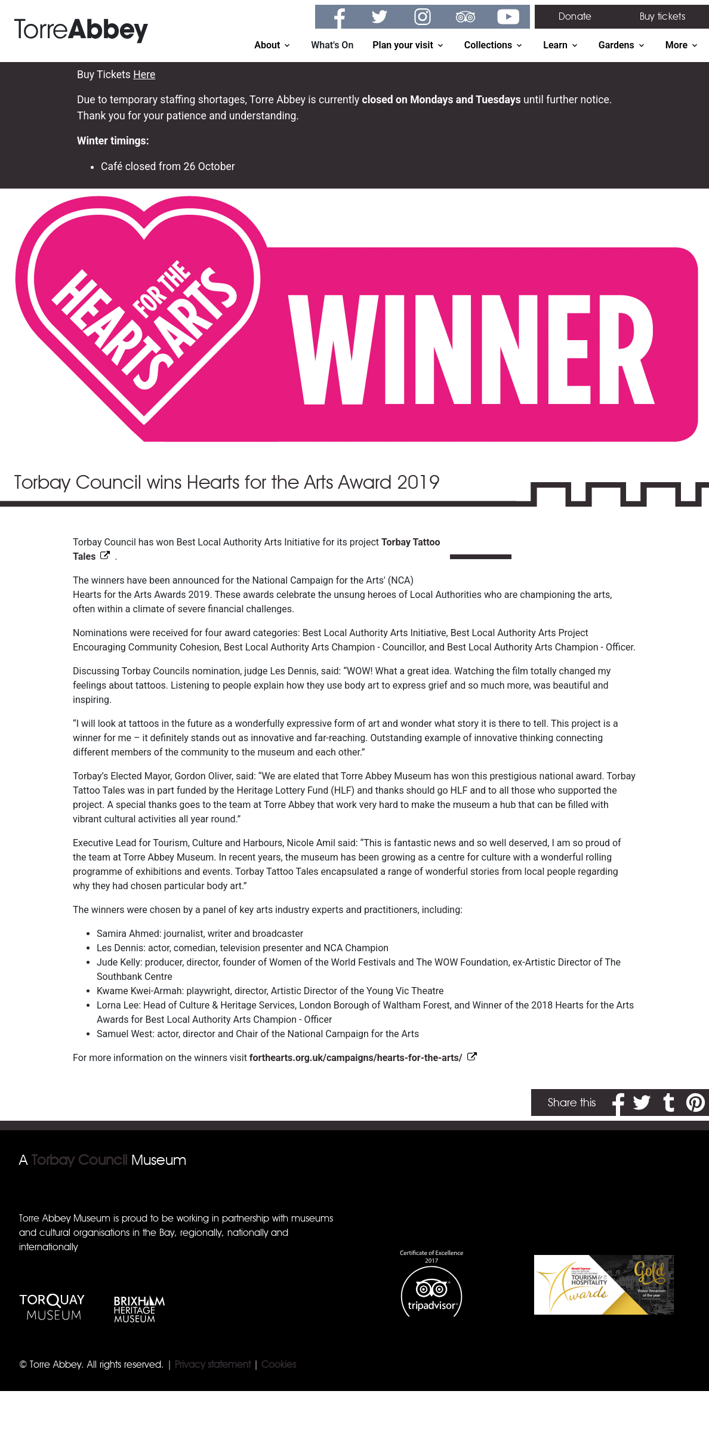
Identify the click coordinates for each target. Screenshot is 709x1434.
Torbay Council (79, 1159)
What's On (332, 45)
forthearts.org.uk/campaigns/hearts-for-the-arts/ (356, 1057)
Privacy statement (213, 1364)
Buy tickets (662, 16)
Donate (575, 16)
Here (144, 75)
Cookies (278, 1364)
